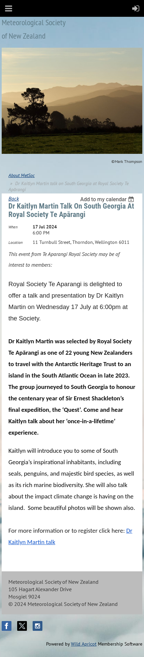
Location (15, 242)
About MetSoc (21, 175)
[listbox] (108, 199)
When (12, 226)
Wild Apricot (84, 644)
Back (13, 198)
